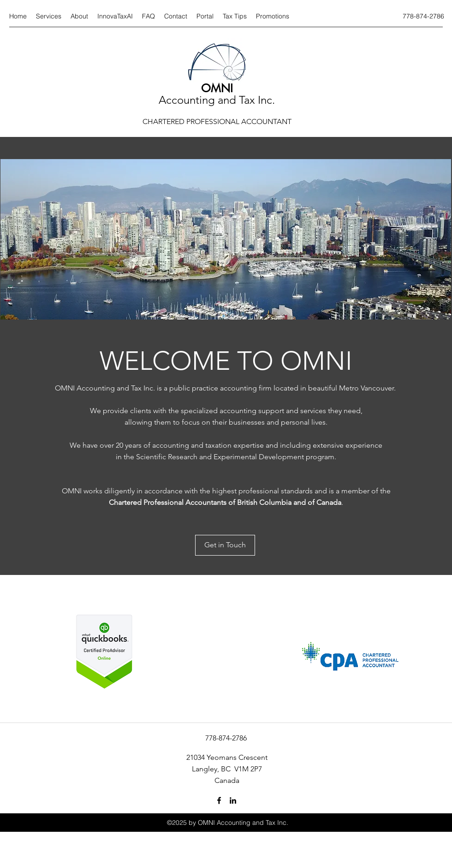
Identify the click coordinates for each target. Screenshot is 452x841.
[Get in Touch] (225, 545)
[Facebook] (219, 800)
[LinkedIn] (233, 800)
